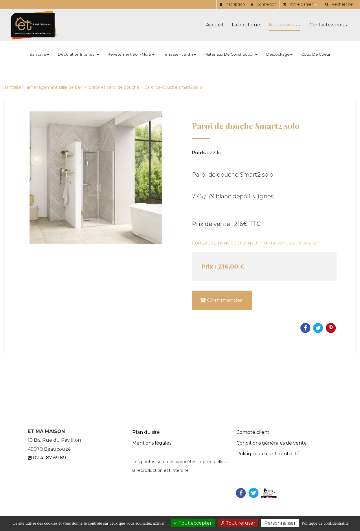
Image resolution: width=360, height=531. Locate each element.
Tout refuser (238, 523)
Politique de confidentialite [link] (325, 523)
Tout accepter (193, 523)
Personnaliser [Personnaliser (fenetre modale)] (280, 523)
